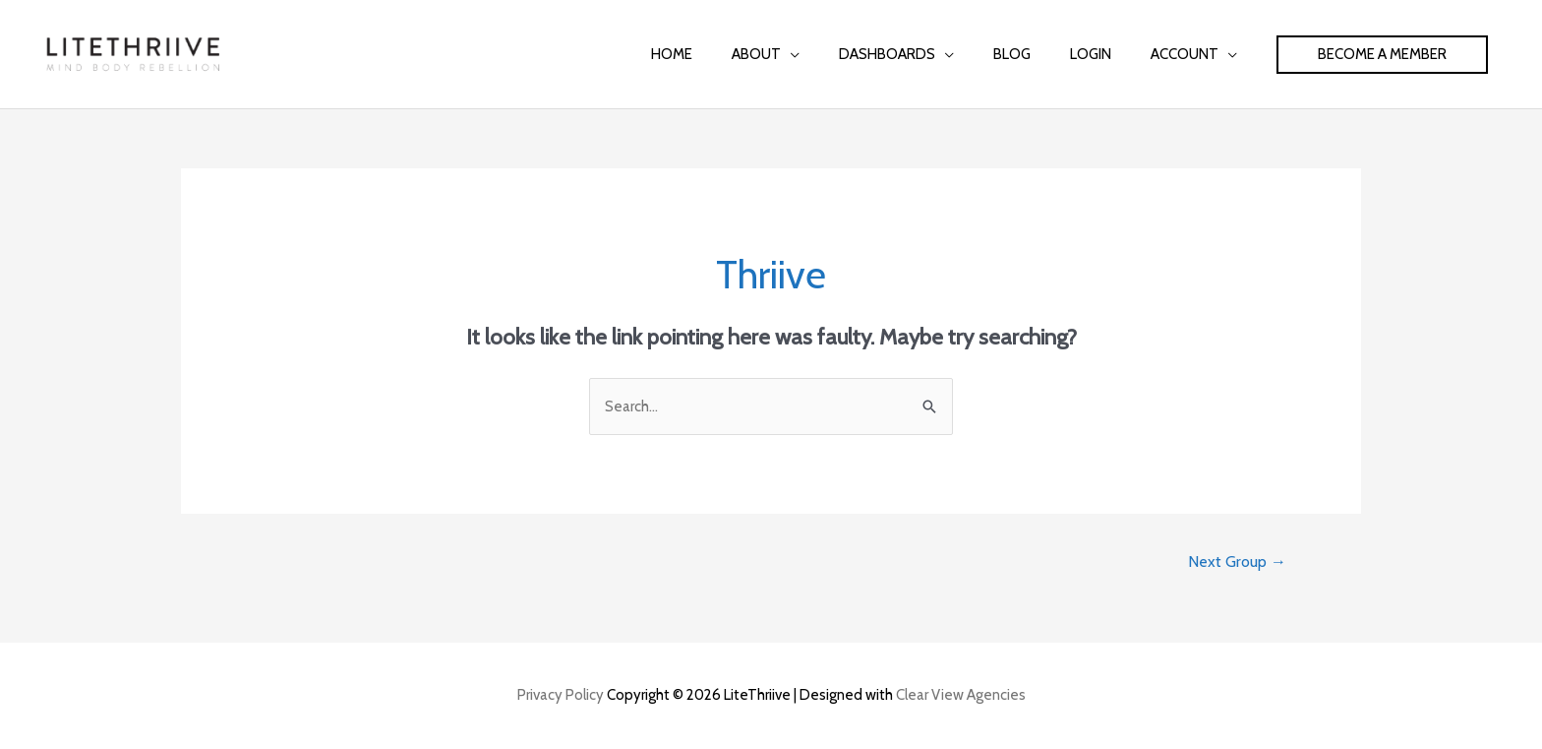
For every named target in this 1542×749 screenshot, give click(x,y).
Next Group (1237, 561)
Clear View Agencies (961, 695)
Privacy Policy (560, 695)
